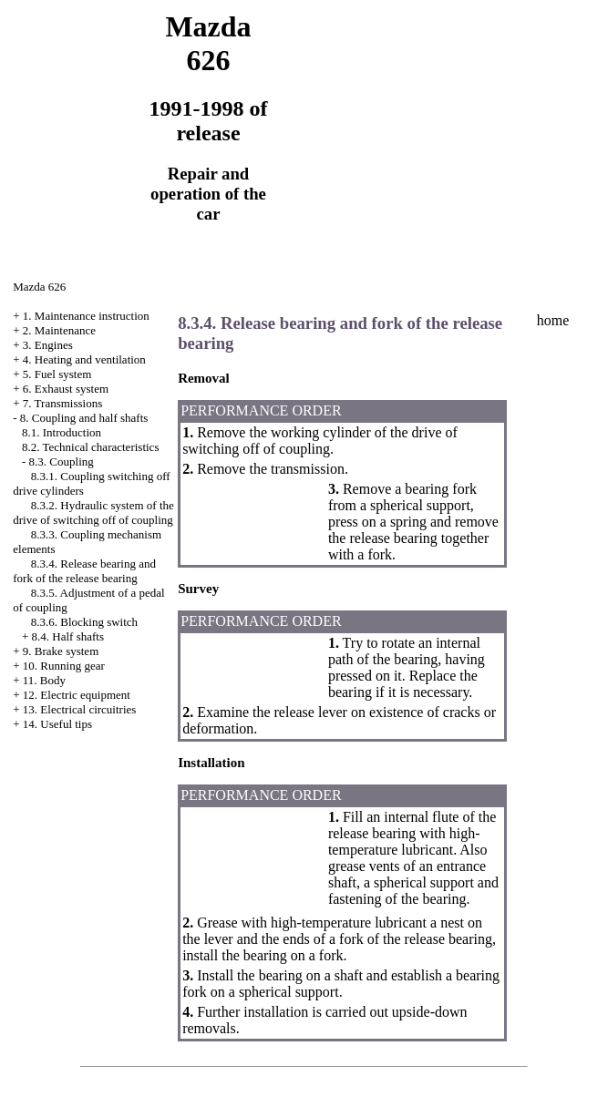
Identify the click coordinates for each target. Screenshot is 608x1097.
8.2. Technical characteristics (90, 447)
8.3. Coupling (61, 461)
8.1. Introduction (61, 432)
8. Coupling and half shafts (84, 418)
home (553, 320)
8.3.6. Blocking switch (84, 622)
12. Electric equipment (76, 695)
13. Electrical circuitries (80, 709)
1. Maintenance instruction (86, 316)
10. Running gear (64, 665)
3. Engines (48, 345)
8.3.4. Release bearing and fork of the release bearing (84, 571)
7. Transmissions (62, 403)
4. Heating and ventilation (84, 359)
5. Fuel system (57, 374)
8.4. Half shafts (68, 636)
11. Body (44, 680)
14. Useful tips (57, 724)
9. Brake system (60, 651)
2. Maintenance (59, 330)
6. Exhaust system (65, 388)
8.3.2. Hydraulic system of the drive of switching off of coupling (93, 512)
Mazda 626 (39, 286)
